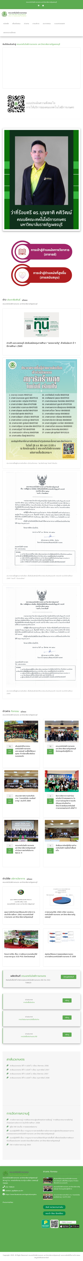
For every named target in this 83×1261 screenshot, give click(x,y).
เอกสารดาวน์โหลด (9, 32)
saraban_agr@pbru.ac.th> (14, 1191)
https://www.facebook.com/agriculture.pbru (21, 1194)
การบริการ (36, 23)
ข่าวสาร (26, 23)
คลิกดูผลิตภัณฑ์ (68, 977)
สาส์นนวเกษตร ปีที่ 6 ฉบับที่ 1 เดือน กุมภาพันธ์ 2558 (28, 1078)
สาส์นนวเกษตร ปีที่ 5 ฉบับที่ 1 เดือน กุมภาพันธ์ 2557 (28, 1070)
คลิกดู (67, 1000)
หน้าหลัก (6, 23)
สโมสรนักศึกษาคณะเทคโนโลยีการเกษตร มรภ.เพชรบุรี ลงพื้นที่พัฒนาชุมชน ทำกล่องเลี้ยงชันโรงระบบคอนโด (66, 1181)
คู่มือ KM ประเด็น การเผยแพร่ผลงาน (22, 1127)
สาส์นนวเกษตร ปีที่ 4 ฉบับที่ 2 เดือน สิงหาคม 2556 (28, 1065)
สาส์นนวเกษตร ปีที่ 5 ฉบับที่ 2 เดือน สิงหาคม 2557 (27, 1074)
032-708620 (9, 1187)
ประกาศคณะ (47, 23)
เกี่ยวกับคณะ (16, 23)
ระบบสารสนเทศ (59, 23)
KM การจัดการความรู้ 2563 (19, 1144)
